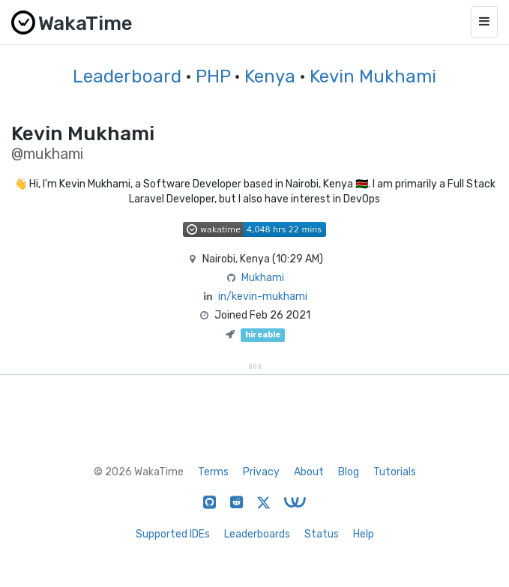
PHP (213, 76)
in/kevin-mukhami (262, 296)
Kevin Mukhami (373, 76)
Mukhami (262, 277)
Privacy (261, 472)
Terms (213, 472)
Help (363, 534)
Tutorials (394, 472)
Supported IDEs (173, 534)
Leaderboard (127, 76)
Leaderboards (257, 534)
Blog (348, 472)
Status (321, 534)
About (309, 472)
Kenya (269, 76)
